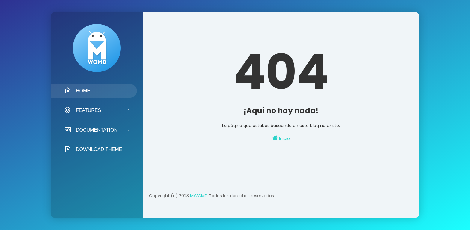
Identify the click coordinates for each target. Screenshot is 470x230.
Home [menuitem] (77, 90)
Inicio (281, 138)
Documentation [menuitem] (91, 129)
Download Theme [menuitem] (93, 149)
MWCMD (199, 196)
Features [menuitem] (82, 110)
